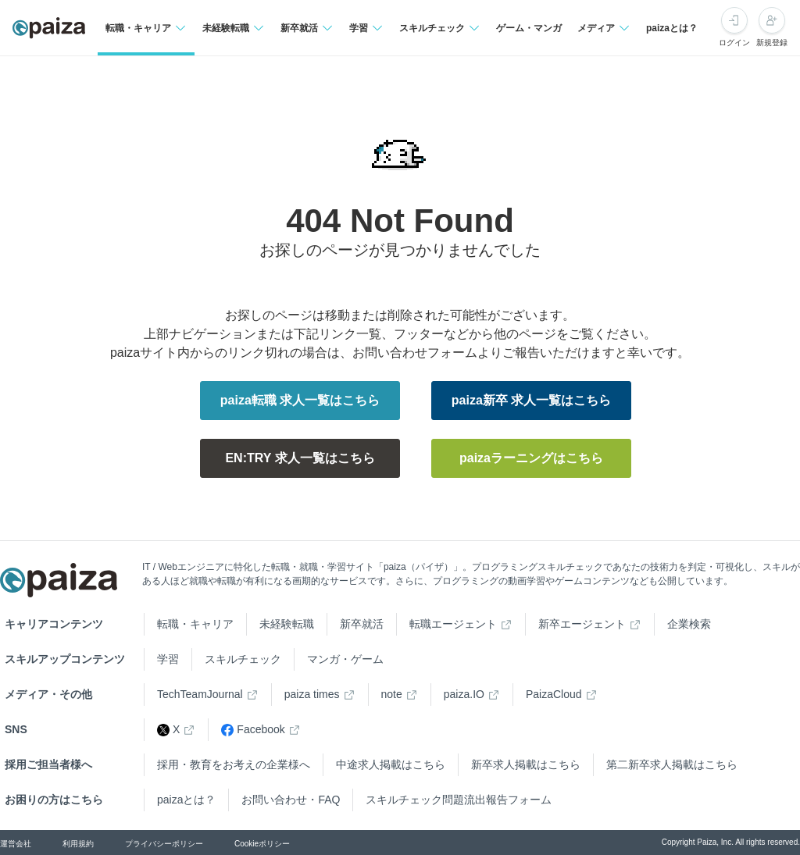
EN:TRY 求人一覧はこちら (299, 458)
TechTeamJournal (200, 694)
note (391, 694)
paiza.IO (464, 694)
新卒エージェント (582, 624)
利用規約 (78, 843)
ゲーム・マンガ (529, 28)
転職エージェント (453, 624)
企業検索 (689, 624)
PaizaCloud (554, 694)
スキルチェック (243, 659)
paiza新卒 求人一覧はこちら (531, 400)
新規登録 (772, 42)
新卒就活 (362, 624)
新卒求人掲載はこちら (525, 764)
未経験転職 (286, 624)
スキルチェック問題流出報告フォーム (459, 799)
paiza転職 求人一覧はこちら (300, 400)
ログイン (734, 42)
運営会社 (15, 843)
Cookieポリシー (262, 843)
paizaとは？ (672, 28)
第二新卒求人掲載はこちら (672, 764)
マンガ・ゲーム (345, 659)
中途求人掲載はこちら (390, 764)
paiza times (312, 694)
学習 (168, 659)
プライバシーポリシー (164, 843)
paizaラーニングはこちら (531, 458)
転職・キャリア (195, 624)
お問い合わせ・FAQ (290, 799)
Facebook (252, 729)
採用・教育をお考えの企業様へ (233, 764)
